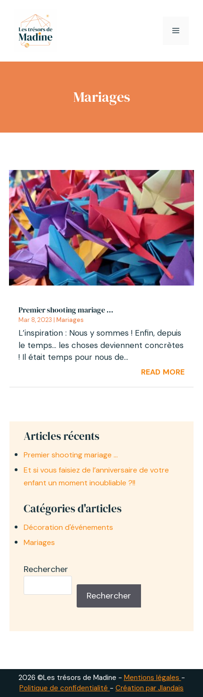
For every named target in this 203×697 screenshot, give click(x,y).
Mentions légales (152, 677)
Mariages (70, 320)
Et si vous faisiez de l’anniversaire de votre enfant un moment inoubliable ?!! (96, 476)
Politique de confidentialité (64, 688)
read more (163, 371)
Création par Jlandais (149, 688)
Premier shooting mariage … (65, 309)
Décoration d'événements (68, 527)
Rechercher (46, 569)
